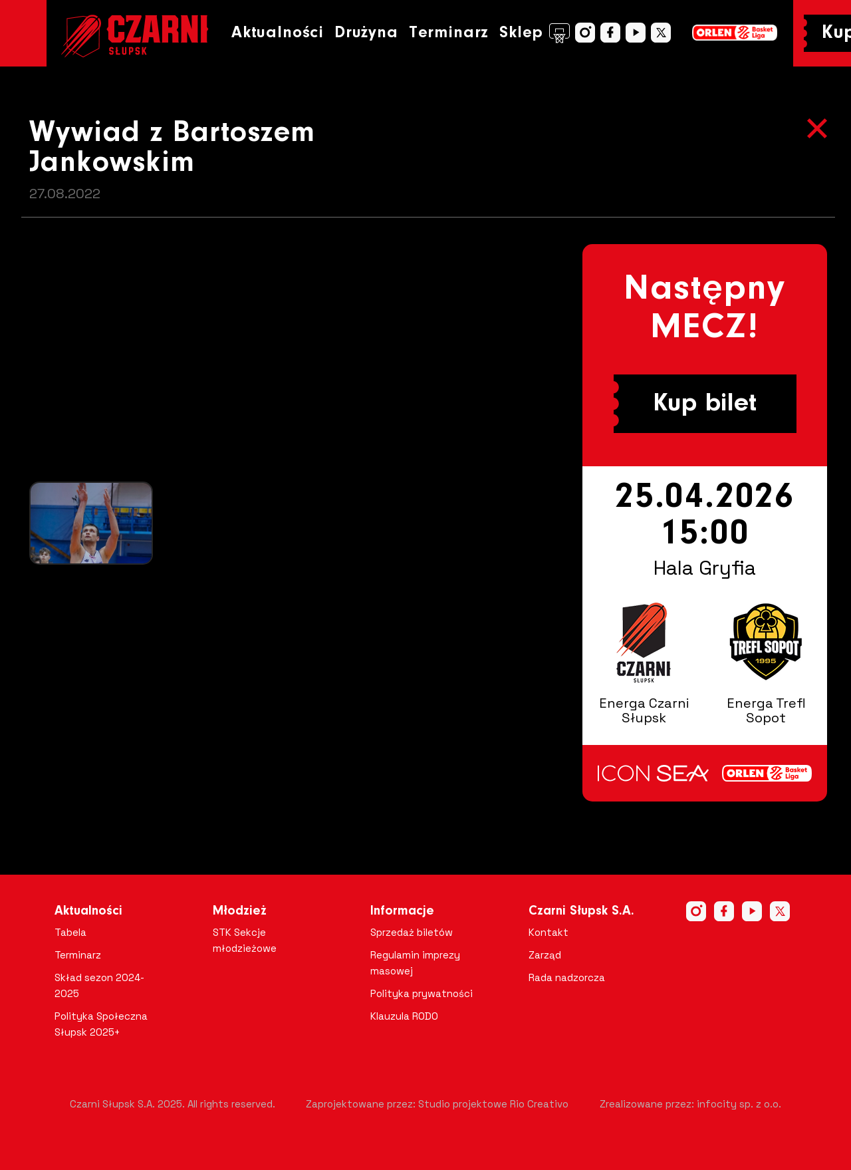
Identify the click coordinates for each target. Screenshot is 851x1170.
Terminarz (449, 33)
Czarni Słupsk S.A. (581, 911)
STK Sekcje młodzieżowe (245, 940)
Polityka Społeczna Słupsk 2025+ (101, 1024)
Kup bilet (705, 403)
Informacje (402, 911)
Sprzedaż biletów (411, 932)
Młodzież (240, 911)
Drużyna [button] (366, 33)
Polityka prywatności (421, 993)
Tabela (70, 932)
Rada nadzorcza (567, 977)
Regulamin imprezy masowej (415, 963)
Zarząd (545, 955)
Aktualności (277, 33)
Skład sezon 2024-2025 (99, 985)
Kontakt (548, 932)
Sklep (534, 33)
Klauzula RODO (404, 1016)
